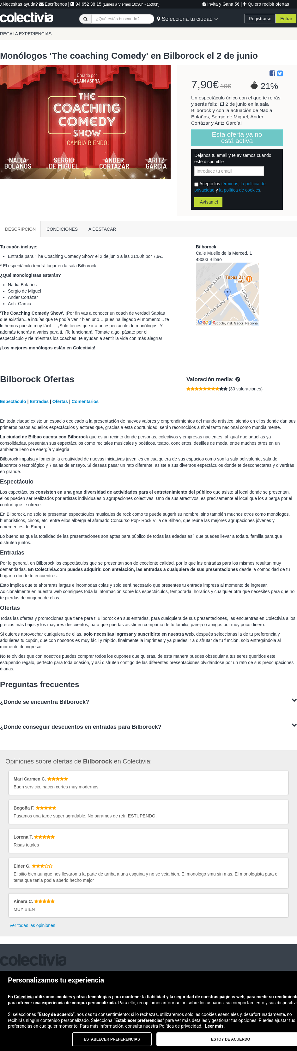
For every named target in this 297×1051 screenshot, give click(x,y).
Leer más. (215, 1026)
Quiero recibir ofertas (266, 4)
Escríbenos (53, 4)
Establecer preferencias (112, 1039)
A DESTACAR (102, 229)
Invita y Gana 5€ (220, 4)
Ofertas (60, 401)
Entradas (39, 401)
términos (229, 183)
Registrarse (260, 18)
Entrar (286, 18)
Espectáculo (13, 401)
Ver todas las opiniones (32, 925)
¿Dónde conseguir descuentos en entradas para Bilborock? (148, 726)
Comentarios (85, 401)
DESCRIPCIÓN (20, 229)
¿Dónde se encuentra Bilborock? (148, 701)
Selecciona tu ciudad (187, 19)
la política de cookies (239, 190)
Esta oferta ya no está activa (237, 137)
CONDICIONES (62, 229)
